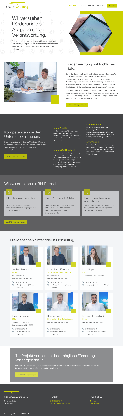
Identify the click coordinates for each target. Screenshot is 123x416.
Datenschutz (95, 403)
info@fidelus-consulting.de (60, 403)
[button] (112, 6)
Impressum (94, 401)
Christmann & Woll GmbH (21, 414)
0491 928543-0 (56, 401)
